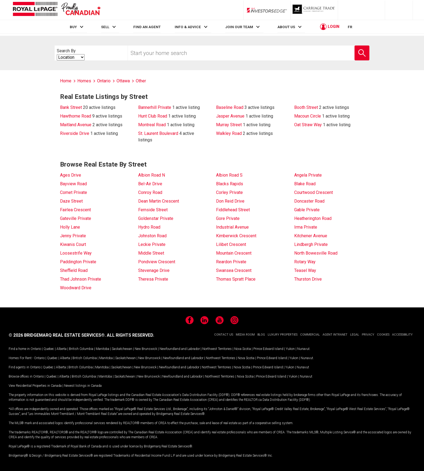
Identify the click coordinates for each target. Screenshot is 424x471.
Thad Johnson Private (80, 279)
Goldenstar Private (155, 218)
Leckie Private (151, 244)
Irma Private (305, 227)
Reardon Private (231, 261)
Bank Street (71, 107)
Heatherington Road (313, 218)
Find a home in (19, 349)
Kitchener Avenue (310, 235)
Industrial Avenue (232, 227)
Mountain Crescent (233, 253)
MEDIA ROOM (245, 334)
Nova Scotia (242, 349)
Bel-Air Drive (150, 183)
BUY (73, 27)
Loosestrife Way (76, 253)
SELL (105, 27)
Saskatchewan (122, 349)
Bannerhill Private (154, 107)
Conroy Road (150, 192)
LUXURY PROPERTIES (282, 334)
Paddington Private (78, 261)
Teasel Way (305, 270)
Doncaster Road (309, 201)
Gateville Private (75, 218)
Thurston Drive (308, 279)
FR (350, 27)
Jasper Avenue (230, 116)
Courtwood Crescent (313, 192)
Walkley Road (229, 133)
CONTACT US (223, 334)
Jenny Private (73, 235)
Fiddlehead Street (233, 209)
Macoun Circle (307, 116)
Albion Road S (229, 175)
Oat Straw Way (308, 124)
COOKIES (383, 334)
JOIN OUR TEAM (239, 27)
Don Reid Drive (230, 201)
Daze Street (71, 201)
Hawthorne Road (75, 116)
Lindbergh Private (311, 244)
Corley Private (229, 192)
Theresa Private (153, 279)
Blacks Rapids (229, 183)
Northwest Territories (217, 349)
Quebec (49, 349)
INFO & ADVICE (188, 27)
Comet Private (73, 192)
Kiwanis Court (73, 244)
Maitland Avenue (75, 124)
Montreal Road (152, 124)
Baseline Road (229, 107)
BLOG (261, 334)
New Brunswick (146, 349)
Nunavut (303, 349)
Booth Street (306, 107)
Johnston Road (152, 235)
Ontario (36, 349)
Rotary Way (305, 261)
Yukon (290, 349)
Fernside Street (153, 209)
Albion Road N (151, 175)
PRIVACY (368, 334)
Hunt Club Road (152, 116)
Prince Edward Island (268, 349)
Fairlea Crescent (75, 209)
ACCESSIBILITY (402, 334)
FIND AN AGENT (147, 27)
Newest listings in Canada (83, 386)
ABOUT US (286, 27)
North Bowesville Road (315, 253)
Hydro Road (149, 227)
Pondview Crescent (156, 261)
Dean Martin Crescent (158, 201)
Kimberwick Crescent (236, 235)
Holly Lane (70, 227)
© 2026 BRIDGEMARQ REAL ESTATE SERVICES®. (57, 335)
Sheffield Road (74, 270)
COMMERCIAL (310, 334)
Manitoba (102, 349)
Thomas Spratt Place (236, 279)
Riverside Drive (74, 133)
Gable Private (307, 209)
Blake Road (305, 183)
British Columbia (81, 349)
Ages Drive (70, 175)
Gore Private (228, 218)
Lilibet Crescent (231, 244)
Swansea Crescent (233, 270)
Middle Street (151, 253)
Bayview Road (73, 183)
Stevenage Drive (154, 270)
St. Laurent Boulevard (158, 133)
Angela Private (308, 175)
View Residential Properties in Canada (35, 386)
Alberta (62, 349)
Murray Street (229, 124)
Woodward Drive (75, 287)
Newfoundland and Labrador (180, 349)
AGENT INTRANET (335, 334)
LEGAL (354, 334)
